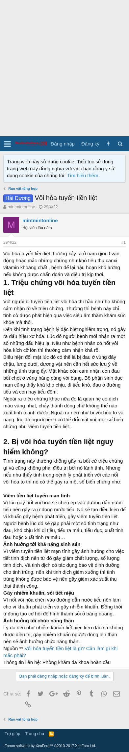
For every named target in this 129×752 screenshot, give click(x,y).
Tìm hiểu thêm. (83, 175)
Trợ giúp (12, 733)
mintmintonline (21, 206)
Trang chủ (34, 733)
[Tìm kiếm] (120, 144)
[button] (7, 143)
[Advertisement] (64, 68)
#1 (123, 242)
